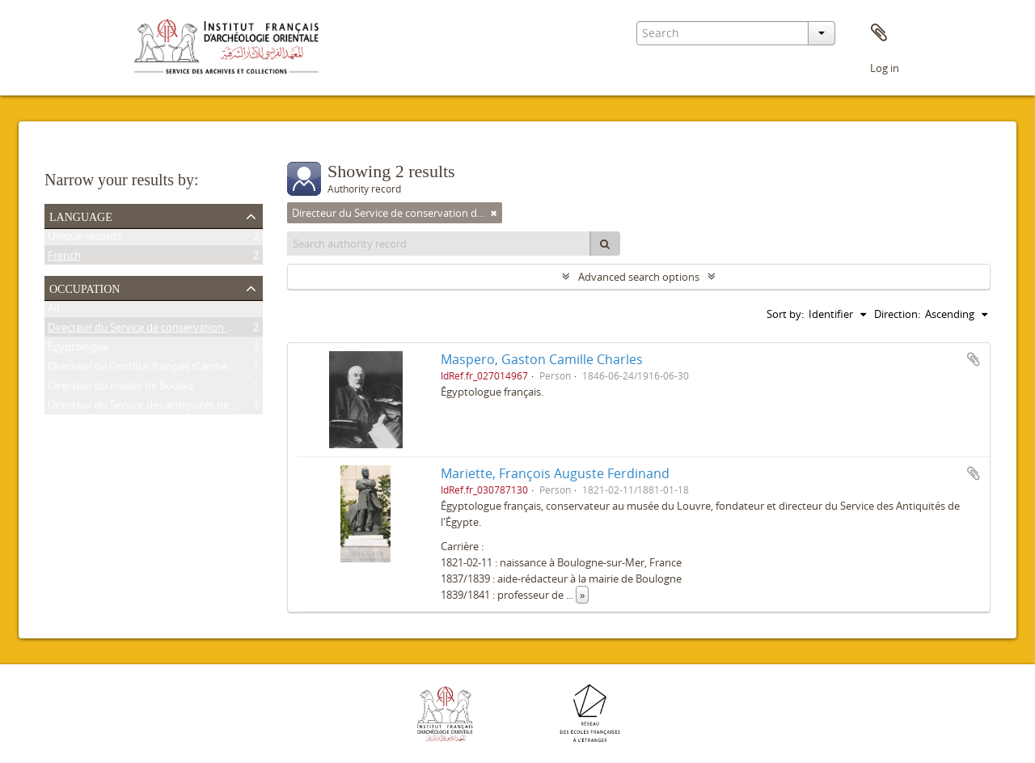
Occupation (84, 287)
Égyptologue (78, 349)
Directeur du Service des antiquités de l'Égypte (158, 408)
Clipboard (879, 33)
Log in (884, 68)
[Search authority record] (439, 243)
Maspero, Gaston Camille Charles (542, 359)
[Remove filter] (494, 213)
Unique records (84, 238)
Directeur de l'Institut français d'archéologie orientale (175, 369)
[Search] (604, 243)
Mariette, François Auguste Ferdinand (555, 473)
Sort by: (785, 314)
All (53, 310)
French (64, 258)
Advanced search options (638, 276)
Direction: (897, 314)
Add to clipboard (973, 359)
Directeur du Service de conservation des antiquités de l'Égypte (198, 330)
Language (80, 215)
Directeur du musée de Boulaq (120, 388)
